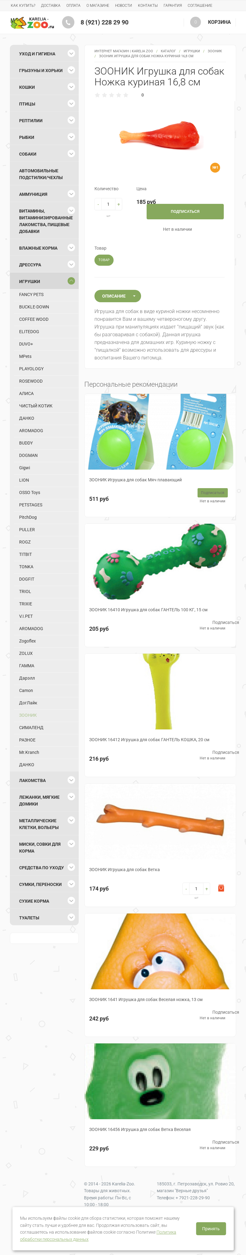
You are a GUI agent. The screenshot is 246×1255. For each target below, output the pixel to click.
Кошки (27, 87)
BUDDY (26, 443)
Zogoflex (27, 640)
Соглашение (200, 5)
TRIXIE (25, 603)
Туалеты (29, 917)
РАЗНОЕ (27, 739)
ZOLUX (26, 653)
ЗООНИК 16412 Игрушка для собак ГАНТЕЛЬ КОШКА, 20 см (149, 739)
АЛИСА (26, 393)
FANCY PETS (31, 294)
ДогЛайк (28, 702)
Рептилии (31, 120)
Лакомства (32, 780)
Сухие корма (34, 901)
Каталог (168, 51)
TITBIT (25, 554)
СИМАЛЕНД (31, 727)
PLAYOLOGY (31, 368)
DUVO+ (26, 344)
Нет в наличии (212, 501)
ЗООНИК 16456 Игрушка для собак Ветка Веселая (140, 1129)
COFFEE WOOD (33, 319)
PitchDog (28, 517)
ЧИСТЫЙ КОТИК (35, 405)
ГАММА (26, 665)
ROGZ (25, 541)
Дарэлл (27, 678)
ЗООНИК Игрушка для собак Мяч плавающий (135, 479)
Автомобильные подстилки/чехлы (41, 174)
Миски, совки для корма (39, 847)
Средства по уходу (41, 867)
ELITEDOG (29, 331)
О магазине (97, 5)
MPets (25, 356)
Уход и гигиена (37, 53)
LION (24, 480)
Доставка (50, 5)
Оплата (73, 5)
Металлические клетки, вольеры (39, 824)
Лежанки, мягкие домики (39, 800)
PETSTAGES (30, 504)
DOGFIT (26, 579)
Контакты (148, 5)
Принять (211, 1228)
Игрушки (192, 51)
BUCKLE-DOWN (34, 306)
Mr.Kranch (29, 752)
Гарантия (173, 5)
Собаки (27, 154)
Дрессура (30, 264)
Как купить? (23, 5)
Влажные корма (38, 248)
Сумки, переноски (40, 884)
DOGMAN (28, 455)
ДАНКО (26, 418)
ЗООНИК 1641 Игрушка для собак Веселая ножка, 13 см (145, 999)
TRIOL (25, 591)
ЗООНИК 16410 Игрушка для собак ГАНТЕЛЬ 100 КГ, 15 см (148, 609)
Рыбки (26, 137)
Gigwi (24, 467)
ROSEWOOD (31, 381)
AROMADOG (31, 430)
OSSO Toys (29, 492)
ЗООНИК (215, 51)
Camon (26, 690)
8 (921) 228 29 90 (104, 22)
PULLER (27, 529)
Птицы (27, 103)
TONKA (26, 566)
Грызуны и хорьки (41, 70)
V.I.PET (26, 616)
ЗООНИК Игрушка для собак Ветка (124, 869)
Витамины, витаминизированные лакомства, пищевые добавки (46, 221)
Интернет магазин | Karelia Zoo (123, 51)
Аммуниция (33, 194)
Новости (123, 5)
